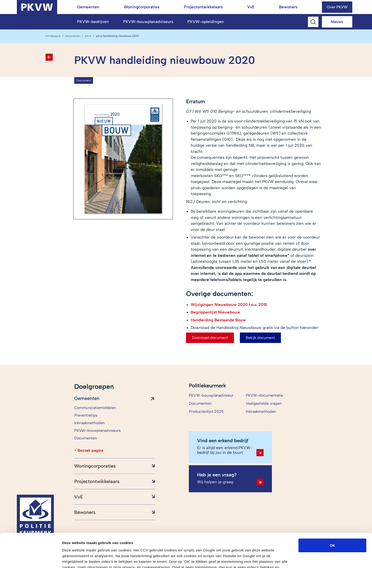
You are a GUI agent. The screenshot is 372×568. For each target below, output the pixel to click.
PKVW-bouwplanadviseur (211, 395)
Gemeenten (88, 7)
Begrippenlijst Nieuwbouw (215, 312)
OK (332, 516)
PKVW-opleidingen (205, 21)
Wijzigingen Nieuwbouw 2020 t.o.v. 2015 (229, 304)
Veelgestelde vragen (264, 403)
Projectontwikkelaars (203, 7)
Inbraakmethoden (261, 411)
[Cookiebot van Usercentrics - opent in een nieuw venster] (30, 558)
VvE (251, 7)
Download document (210, 337)
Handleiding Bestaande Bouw (218, 320)
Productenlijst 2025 (206, 411)
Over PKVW (337, 7)
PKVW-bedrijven (93, 21)
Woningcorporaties (141, 7)
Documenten (72, 36)
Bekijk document (260, 337)
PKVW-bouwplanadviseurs (148, 21)
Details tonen (256, 559)
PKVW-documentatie (264, 395)
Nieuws (337, 21)
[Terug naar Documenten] (49, 57)
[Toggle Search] (313, 22)
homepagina (53, 36)
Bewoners (288, 7)
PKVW (88, 36)
